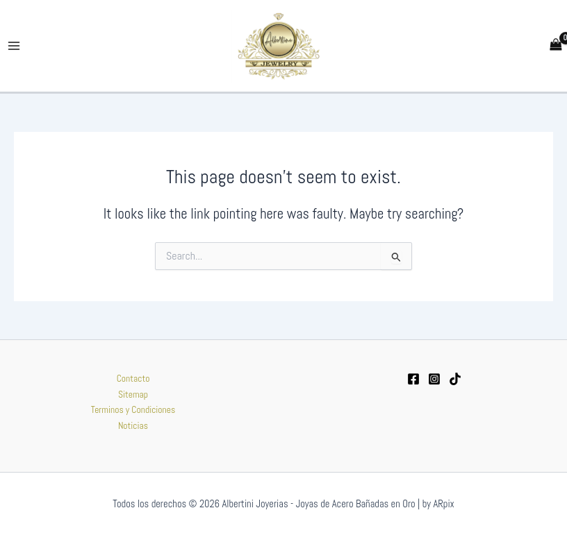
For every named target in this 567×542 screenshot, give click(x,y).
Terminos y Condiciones (133, 410)
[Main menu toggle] (14, 46)
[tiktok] (455, 379)
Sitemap (133, 394)
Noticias (133, 426)
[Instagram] (434, 379)
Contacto (133, 378)
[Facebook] (413, 379)
